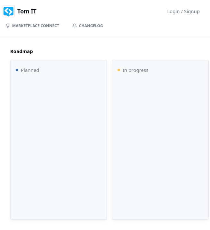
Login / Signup (183, 11)
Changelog (87, 25)
